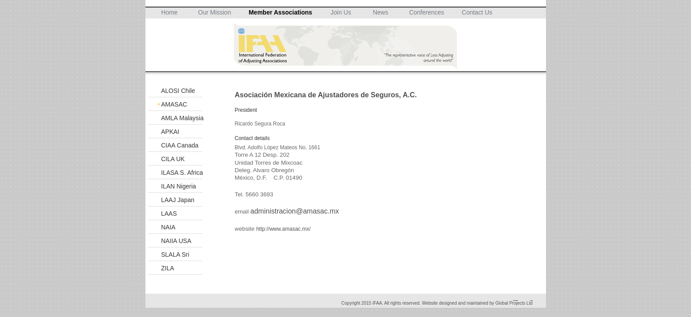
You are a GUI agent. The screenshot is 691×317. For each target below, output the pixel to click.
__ (515, 298)
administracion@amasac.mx (294, 211)
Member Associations (280, 12)
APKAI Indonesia (174, 133)
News (380, 12)
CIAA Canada (180, 145)
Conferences (426, 12)
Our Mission (214, 12)
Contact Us (477, 12)
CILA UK (173, 158)
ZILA (168, 268)
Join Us (341, 12)
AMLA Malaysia (182, 118)
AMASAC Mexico (174, 106)
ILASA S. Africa (182, 172)
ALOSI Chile (178, 90)
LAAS (169, 213)
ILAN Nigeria (178, 186)
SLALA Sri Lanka (175, 256)
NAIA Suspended (177, 229)
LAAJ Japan (178, 199)
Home (169, 12)
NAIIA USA (176, 240)
